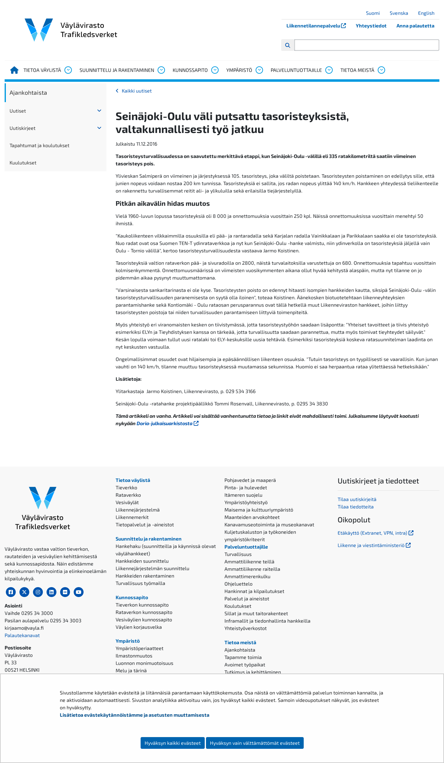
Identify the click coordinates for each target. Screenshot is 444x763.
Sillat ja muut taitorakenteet (256, 613)
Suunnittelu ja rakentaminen (117, 70)
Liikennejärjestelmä (138, 509)
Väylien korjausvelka (139, 627)
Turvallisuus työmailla (140, 583)
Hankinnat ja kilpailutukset (254, 591)
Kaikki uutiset (137, 90)
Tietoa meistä (357, 70)
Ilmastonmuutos (134, 655)
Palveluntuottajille (296, 70)
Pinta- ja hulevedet (245, 487)
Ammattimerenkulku (247, 576)
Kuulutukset (23, 162)
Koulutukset (237, 606)
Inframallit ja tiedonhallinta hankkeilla (267, 621)
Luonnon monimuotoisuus (144, 663)
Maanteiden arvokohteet (252, 517)
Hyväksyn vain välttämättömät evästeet (255, 743)
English (428, 13)
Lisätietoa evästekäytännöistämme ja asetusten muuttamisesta (134, 715)
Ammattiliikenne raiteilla (252, 569)
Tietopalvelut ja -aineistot (145, 524)
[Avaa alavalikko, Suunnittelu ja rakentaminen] (161, 70)
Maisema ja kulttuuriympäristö (258, 509)
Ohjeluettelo (238, 584)
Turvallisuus (238, 554)
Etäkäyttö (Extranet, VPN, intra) (376, 533)
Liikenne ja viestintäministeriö (375, 545)
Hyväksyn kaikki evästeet (173, 743)
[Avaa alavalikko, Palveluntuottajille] (328, 70)
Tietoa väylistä (42, 70)
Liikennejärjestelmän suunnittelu (152, 568)
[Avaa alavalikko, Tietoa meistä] (381, 70)
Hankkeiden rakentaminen (145, 575)
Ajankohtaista (28, 92)
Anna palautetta (415, 25)
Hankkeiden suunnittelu (142, 561)
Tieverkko (126, 487)
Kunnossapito (190, 70)
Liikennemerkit (132, 517)
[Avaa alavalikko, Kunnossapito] (214, 70)
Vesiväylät (127, 502)
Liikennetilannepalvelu (318, 25)
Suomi (375, 13)
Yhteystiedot (371, 25)
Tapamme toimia (243, 657)
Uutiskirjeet (22, 128)
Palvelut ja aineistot (246, 598)
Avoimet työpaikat (244, 664)
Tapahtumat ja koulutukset (39, 145)
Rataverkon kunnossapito (144, 612)
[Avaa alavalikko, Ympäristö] (259, 70)
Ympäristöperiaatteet (139, 648)
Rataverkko (128, 495)
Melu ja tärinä (131, 670)
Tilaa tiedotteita (356, 506)
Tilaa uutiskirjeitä (357, 499)
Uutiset (18, 111)
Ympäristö (239, 70)
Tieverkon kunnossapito (142, 604)
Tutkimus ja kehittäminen (252, 672)
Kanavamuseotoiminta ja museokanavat (269, 524)
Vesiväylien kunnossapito (144, 619)
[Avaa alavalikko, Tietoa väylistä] (68, 70)
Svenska (401, 13)
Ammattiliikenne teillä (249, 561)
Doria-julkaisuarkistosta (168, 423)
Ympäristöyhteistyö (246, 502)
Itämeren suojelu (243, 495)
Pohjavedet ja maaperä (250, 480)
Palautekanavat (22, 635)
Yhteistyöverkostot (245, 628)
